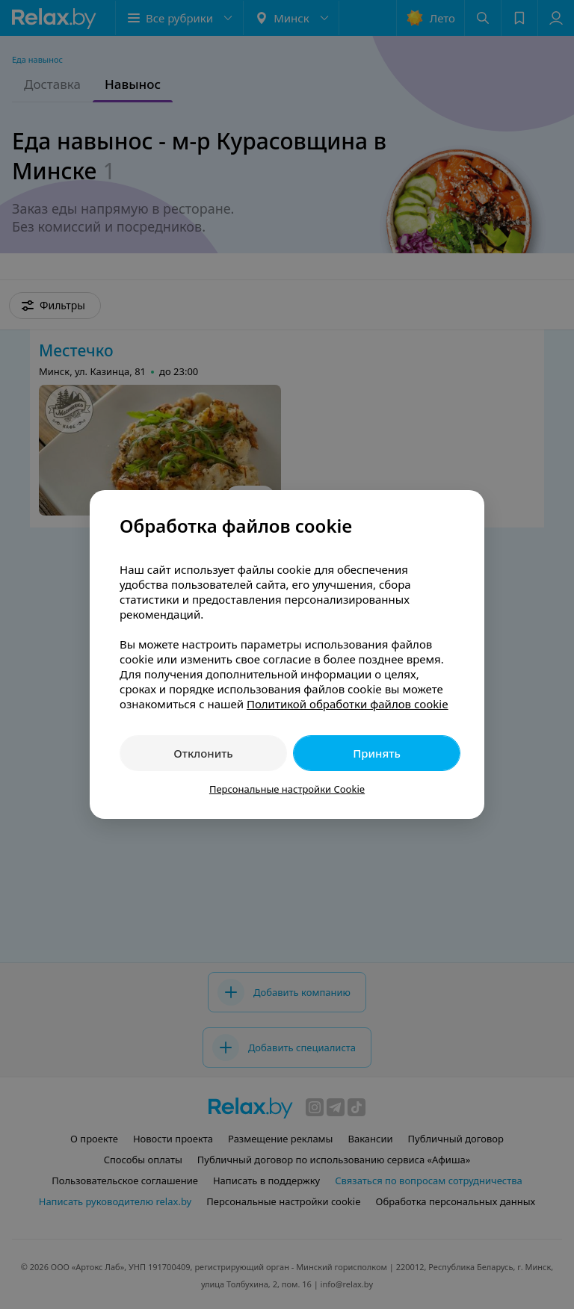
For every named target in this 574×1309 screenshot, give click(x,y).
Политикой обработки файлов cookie (347, 703)
